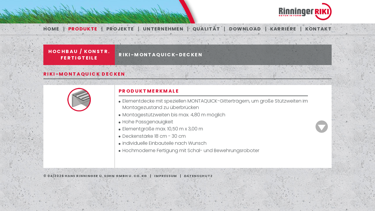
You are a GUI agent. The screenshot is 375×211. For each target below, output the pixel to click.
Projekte (120, 28)
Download (245, 28)
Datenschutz (198, 175)
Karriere (283, 28)
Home (51, 28)
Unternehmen (163, 28)
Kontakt (318, 28)
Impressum (165, 175)
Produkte (82, 28)
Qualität (206, 28)
